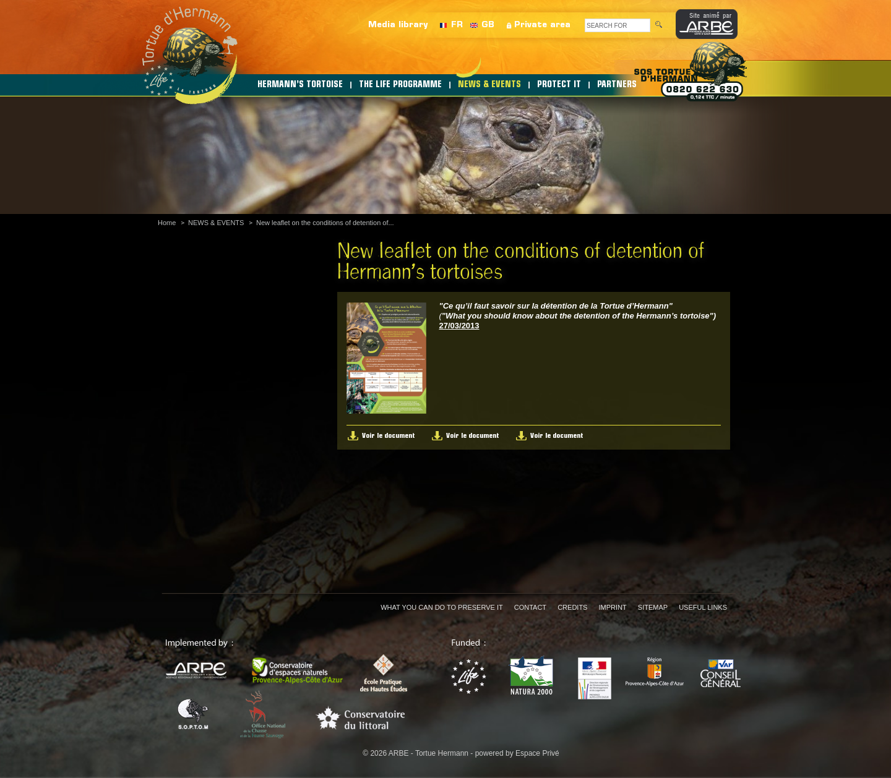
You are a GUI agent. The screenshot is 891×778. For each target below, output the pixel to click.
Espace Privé (537, 753)
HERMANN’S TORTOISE (300, 85)
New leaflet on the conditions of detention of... (325, 222)
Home (167, 222)
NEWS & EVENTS (489, 85)
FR (457, 25)
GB (487, 25)
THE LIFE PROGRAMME (400, 85)
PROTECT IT (559, 85)
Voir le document (388, 436)
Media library (398, 25)
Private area (542, 25)
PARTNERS (617, 85)
